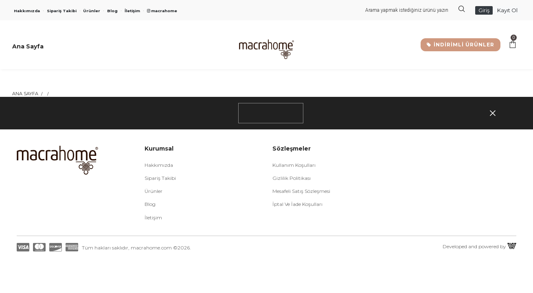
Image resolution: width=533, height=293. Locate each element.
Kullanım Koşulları (294, 165)
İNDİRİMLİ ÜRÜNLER (460, 45)
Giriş (483, 10)
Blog (112, 11)
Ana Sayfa (25, 93)
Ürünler (91, 11)
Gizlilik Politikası (291, 178)
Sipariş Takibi (62, 11)
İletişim (132, 11)
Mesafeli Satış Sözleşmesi (301, 191)
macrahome (162, 11)
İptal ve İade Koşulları (297, 204)
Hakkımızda (27, 11)
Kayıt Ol (507, 10)
